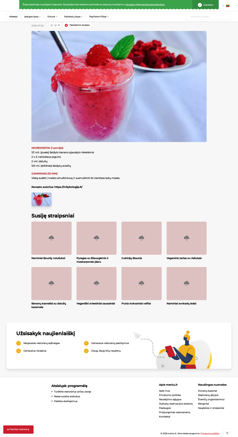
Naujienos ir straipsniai (211, 407)
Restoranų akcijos (208, 394)
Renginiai (203, 403)
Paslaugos (165, 407)
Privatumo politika (170, 394)
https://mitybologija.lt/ (68, 186)
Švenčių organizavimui (211, 398)
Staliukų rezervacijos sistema (176, 403)
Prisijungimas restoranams (174, 411)
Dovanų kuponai (207, 390)
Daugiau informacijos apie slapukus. (145, 4)
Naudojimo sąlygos (170, 398)
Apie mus (164, 390)
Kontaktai (164, 416)
